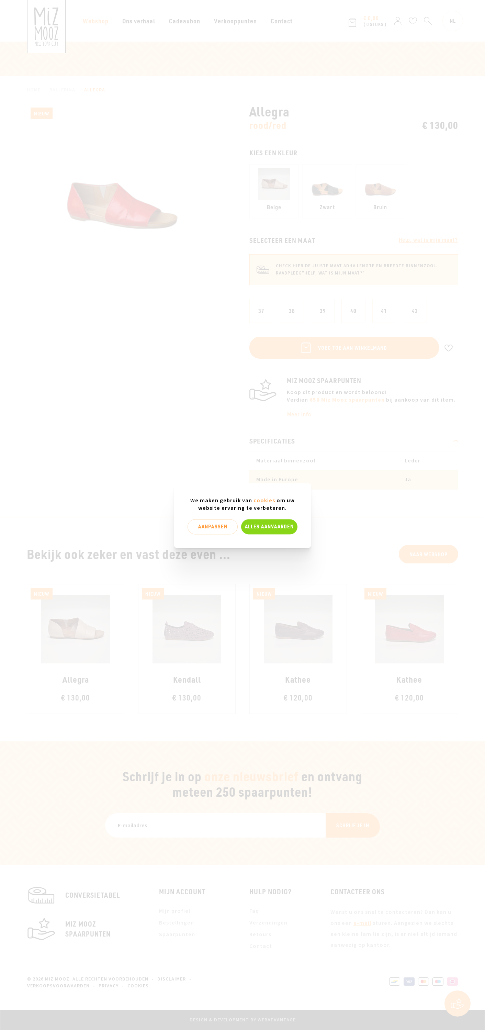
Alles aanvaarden (269, 526)
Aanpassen (212, 526)
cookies (264, 500)
